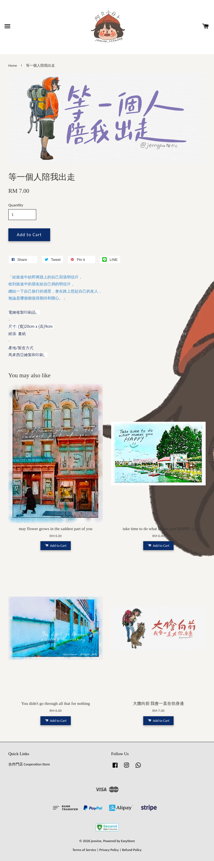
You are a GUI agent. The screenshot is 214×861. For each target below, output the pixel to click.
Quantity (15, 205)
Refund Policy (132, 850)
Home (12, 65)
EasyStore (128, 841)
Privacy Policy (109, 850)
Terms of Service (84, 850)
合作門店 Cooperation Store (29, 764)
